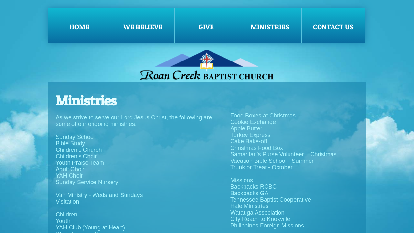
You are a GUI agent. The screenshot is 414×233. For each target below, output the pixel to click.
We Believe (142, 27)
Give (206, 27)
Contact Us (333, 27)
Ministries (270, 27)
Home (79, 27)
